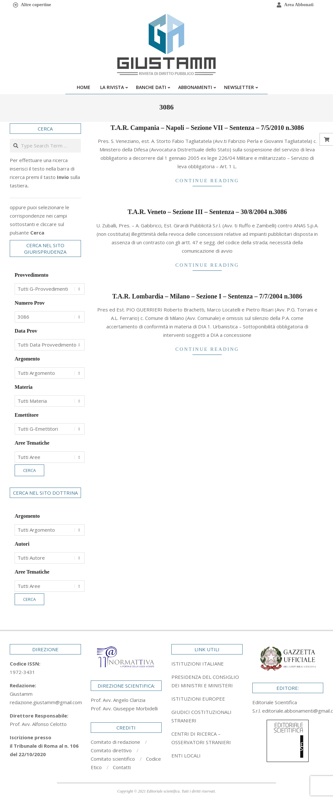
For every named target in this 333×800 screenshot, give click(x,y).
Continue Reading (207, 180)
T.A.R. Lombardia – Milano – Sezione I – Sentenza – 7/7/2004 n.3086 (207, 296)
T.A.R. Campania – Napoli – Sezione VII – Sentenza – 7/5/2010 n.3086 (207, 127)
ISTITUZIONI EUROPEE (198, 698)
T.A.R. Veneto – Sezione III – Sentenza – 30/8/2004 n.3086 (207, 211)
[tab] (207, 681)
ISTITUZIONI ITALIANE (197, 663)
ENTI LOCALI (186, 755)
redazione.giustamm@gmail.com (46, 702)
